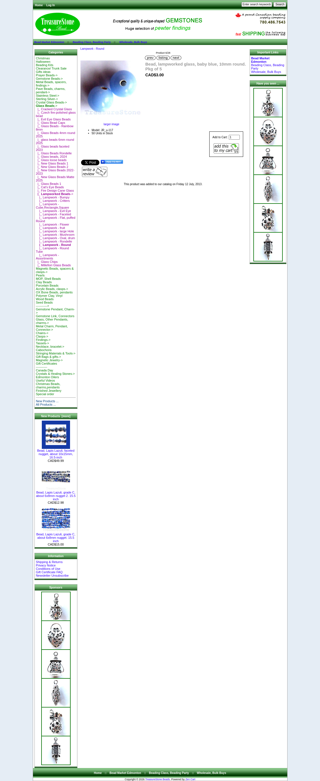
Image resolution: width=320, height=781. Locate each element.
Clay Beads (44, 282)
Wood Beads (45, 299)
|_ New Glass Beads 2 (52, 166)
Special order (45, 394)
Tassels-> (42, 343)
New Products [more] (55, 416)
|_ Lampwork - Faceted (53, 214)
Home (39, 5)
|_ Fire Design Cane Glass (55, 190)
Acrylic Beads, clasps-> (52, 289)
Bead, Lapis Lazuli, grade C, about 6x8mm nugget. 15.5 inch (55, 536)
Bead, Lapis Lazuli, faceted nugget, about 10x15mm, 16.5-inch (55, 452)
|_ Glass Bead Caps (50, 122)
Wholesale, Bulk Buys (133, 42)
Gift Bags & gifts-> (48, 356)
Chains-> (42, 333)
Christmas (43, 58)
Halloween (43, 61)
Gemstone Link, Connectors (55, 316)
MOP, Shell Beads (48, 278)
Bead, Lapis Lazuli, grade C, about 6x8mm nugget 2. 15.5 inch (55, 494)
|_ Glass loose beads (51, 160)
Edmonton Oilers (47, 377)
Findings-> (43, 339)
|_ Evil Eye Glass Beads (53, 119)
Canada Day (44, 370)
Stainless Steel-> (47, 95)
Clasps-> (42, 336)
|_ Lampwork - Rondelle (54, 241)
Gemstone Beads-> (49, 78)
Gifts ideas (43, 71)
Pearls (40, 275)
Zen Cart (190, 779)
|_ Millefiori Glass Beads (53, 265)
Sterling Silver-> (47, 99)
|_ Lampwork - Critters (53, 200)
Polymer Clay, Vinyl (49, 295)
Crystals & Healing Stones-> (55, 373)
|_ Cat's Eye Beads (50, 187)
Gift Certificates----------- (46, 365)
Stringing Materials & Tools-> (55, 353)
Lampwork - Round (92, 48)
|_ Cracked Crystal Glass (54, 109)
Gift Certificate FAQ (49, 572)
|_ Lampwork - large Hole (55, 231)
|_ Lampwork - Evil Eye (53, 211)
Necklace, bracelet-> (50, 346)
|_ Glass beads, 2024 (51, 156)
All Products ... (46, 404)
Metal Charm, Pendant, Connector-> (52, 327)
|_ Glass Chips (47, 261)
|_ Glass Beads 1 (48, 183)
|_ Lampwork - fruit (50, 228)
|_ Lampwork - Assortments (47, 256)
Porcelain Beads (47, 285)
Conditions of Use (48, 568)
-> (46, 105)
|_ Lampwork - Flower (52, 224)
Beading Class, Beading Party (92, 42)
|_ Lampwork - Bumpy (52, 197)
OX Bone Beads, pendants (54, 292)
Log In (50, 5)
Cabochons (44, 350)
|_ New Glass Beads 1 (52, 163)
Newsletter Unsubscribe (52, 575)
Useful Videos (45, 380)
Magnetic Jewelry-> (49, 360)
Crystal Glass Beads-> (51, 102)
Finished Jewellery (48, 390)
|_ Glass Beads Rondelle (54, 153)
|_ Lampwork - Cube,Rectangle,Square (52, 205)
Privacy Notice (46, 565)
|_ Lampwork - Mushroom (55, 234)
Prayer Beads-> (47, 75)
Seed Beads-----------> (44, 304)
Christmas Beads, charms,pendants (48, 385)
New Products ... (47, 401)
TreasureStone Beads (157, 779)
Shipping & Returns (49, 562)
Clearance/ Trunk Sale (51, 68)
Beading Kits (44, 65)
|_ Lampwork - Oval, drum (55, 238)
